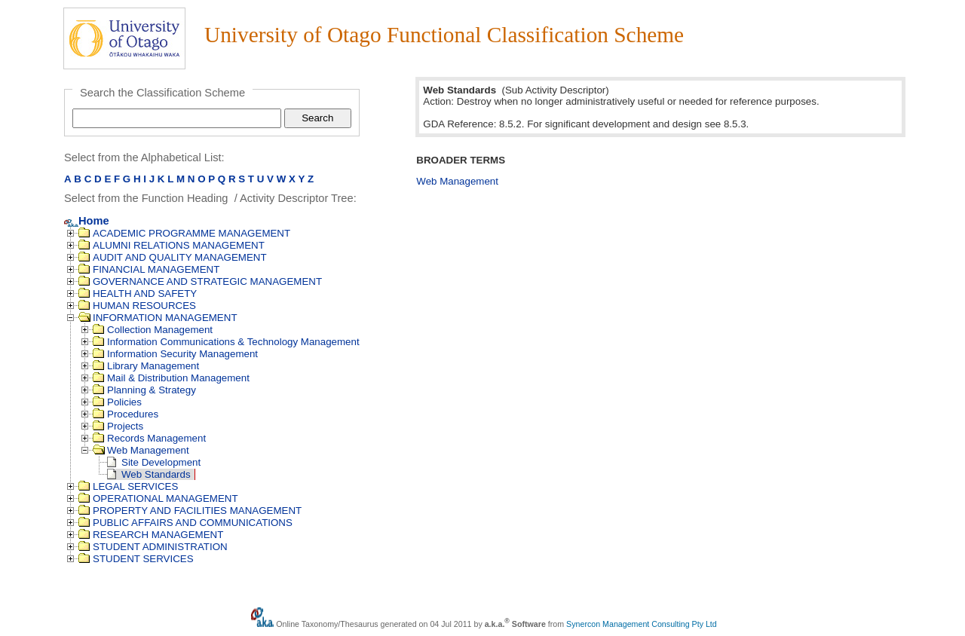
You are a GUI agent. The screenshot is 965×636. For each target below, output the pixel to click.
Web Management (141, 450)
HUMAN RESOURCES (137, 305)
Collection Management (153, 329)
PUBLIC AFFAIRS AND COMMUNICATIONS (185, 522)
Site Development (154, 462)
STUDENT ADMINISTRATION (153, 546)
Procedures (125, 414)
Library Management (146, 366)
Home (86, 221)
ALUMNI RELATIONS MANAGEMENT (171, 245)
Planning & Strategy (144, 390)
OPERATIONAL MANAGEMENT (158, 498)
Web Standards (149, 474)
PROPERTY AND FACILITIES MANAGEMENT (190, 510)
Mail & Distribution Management (171, 378)
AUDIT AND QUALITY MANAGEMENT (172, 257)
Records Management (149, 438)
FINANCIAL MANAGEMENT (148, 269)
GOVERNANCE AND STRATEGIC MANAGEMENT (200, 281)
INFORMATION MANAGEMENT (157, 317)
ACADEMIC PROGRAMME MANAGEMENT (184, 233)
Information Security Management (175, 353)
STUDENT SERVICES (136, 558)
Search (317, 118)
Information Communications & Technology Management (226, 341)
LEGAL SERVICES (128, 486)
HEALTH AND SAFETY (137, 293)
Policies (117, 402)
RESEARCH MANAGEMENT (150, 534)
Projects (118, 426)
